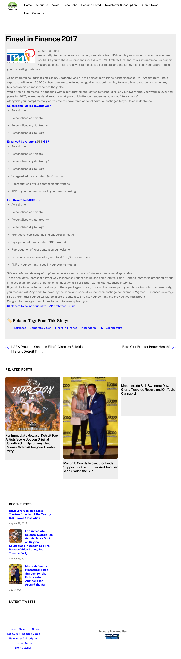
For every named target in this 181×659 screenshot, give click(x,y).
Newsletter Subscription (121, 5)
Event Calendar (34, 13)
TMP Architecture (110, 328)
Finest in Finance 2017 (41, 38)
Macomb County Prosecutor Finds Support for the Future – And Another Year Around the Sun (90, 467)
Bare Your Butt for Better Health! (146, 347)
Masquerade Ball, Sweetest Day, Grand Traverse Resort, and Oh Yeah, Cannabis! (148, 389)
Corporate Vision (40, 328)
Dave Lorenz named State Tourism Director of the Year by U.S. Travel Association (30, 514)
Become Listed (91, 5)
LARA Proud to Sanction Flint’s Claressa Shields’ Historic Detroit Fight (47, 349)
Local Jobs (70, 5)
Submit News (150, 5)
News (55, 5)
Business (20, 328)
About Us (42, 5)
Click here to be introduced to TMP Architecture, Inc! (42, 306)
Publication (88, 328)
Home (28, 5)
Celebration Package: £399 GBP (29, 105)
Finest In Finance (66, 328)
